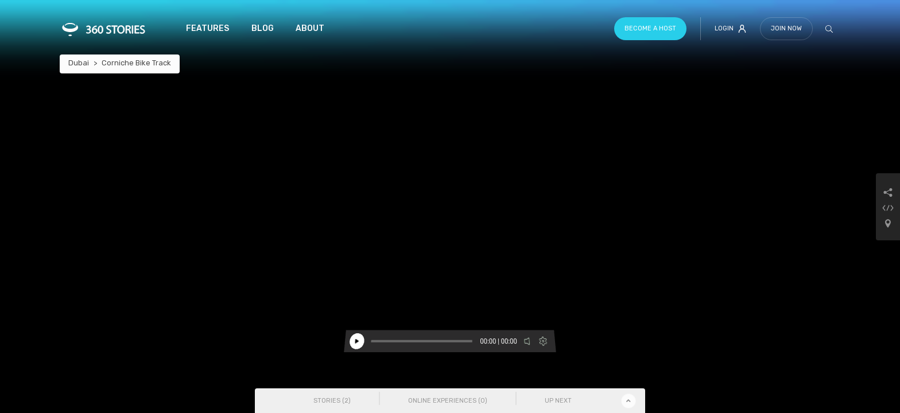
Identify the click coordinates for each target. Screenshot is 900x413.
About (310, 28)
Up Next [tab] (558, 400)
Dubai (78, 63)
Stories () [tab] (332, 400)
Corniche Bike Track (136, 63)
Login (730, 29)
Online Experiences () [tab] (447, 400)
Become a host (650, 28)
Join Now (786, 28)
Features (207, 28)
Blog (262, 28)
